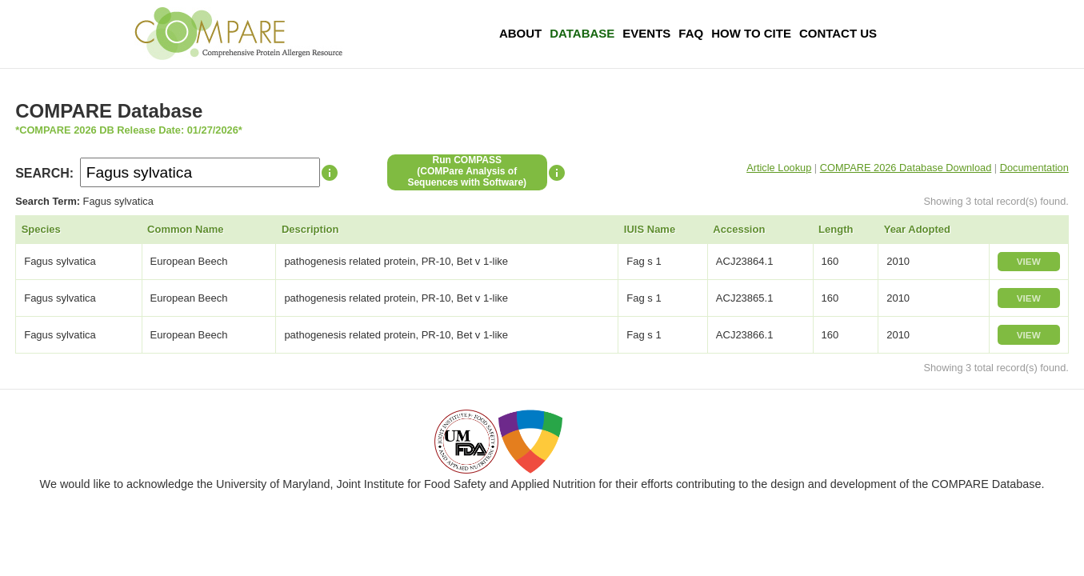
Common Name (185, 229)
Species (41, 229)
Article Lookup (778, 168)
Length (835, 229)
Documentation (1034, 168)
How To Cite (751, 33)
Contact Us (838, 33)
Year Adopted (917, 229)
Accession (739, 229)
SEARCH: (44, 173)
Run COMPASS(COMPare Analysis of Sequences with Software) (466, 171)
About (520, 33)
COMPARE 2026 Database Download (906, 168)
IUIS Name (649, 229)
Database (582, 33)
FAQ (690, 33)
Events (646, 33)
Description (310, 229)
